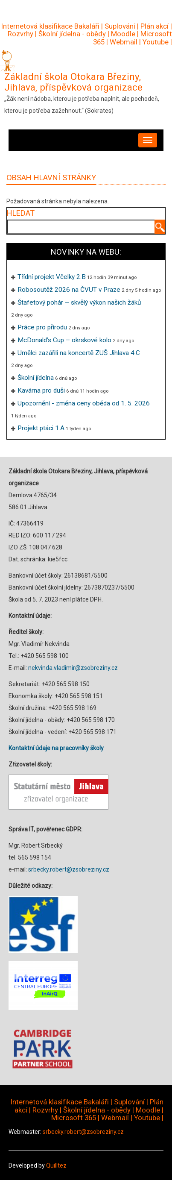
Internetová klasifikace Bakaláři (50, 26)
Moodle (123, 33)
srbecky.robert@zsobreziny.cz (68, 869)
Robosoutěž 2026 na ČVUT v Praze (68, 290)
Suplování (120, 26)
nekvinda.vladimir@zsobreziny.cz (73, 667)
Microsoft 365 (73, 1117)
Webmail (123, 42)
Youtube (156, 42)
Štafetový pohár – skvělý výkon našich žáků (79, 302)
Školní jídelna (35, 378)
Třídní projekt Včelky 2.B (51, 277)
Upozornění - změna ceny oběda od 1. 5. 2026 (83, 403)
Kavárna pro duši (41, 390)
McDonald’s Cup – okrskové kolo (64, 340)
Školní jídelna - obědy (72, 33)
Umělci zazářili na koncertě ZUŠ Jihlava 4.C (78, 353)
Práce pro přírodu (42, 327)
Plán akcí (154, 26)
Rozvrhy (20, 33)
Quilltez (56, 1165)
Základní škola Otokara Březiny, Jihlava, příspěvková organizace (73, 82)
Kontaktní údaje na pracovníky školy (56, 748)
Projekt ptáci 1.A (40, 428)
